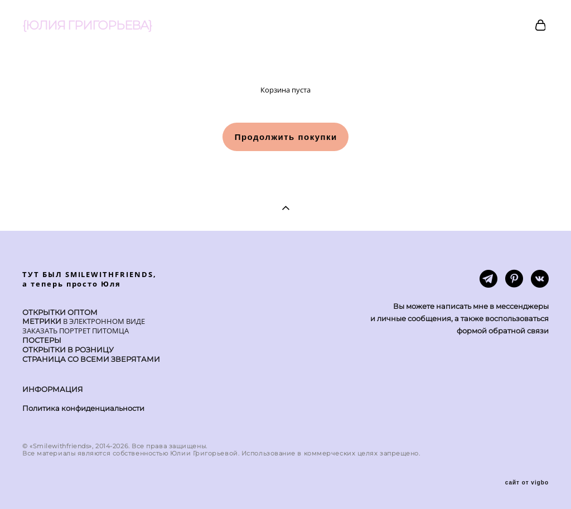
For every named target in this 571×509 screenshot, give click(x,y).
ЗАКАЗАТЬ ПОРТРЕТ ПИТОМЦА (75, 331)
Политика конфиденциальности (83, 408)
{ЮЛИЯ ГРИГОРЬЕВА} (87, 26)
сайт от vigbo (527, 483)
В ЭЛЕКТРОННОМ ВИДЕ (103, 321)
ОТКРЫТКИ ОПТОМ (60, 312)
